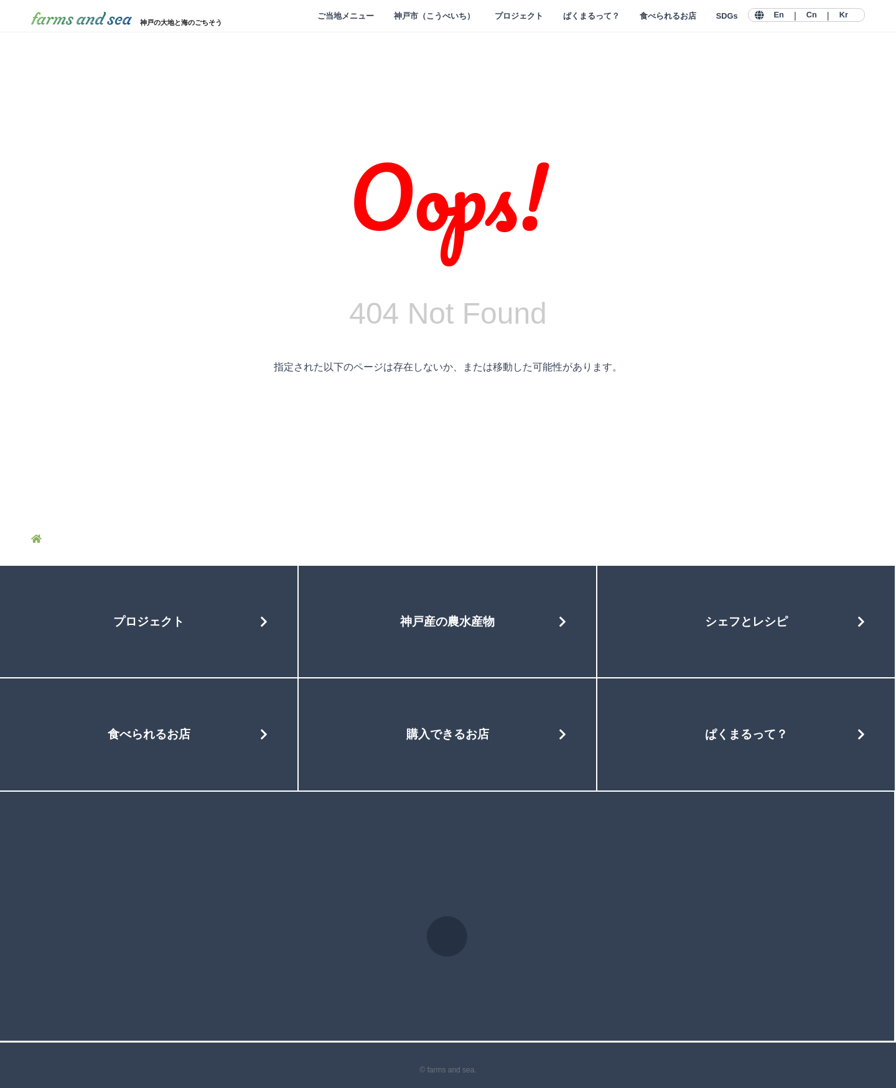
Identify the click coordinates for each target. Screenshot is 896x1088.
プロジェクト (519, 16)
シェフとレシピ (746, 621)
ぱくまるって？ (591, 16)
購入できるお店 (447, 734)
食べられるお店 (668, 16)
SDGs (727, 16)
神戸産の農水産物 (447, 621)
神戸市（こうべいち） (434, 16)
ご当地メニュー (345, 16)
